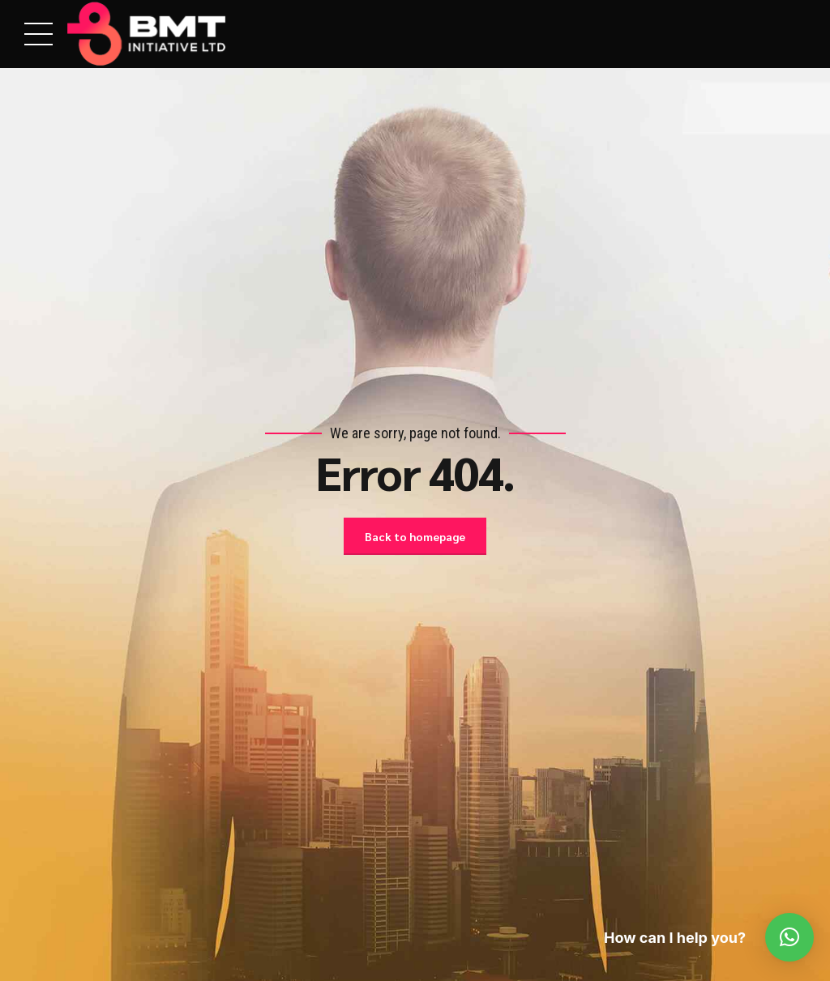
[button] (789, 937)
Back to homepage (415, 536)
